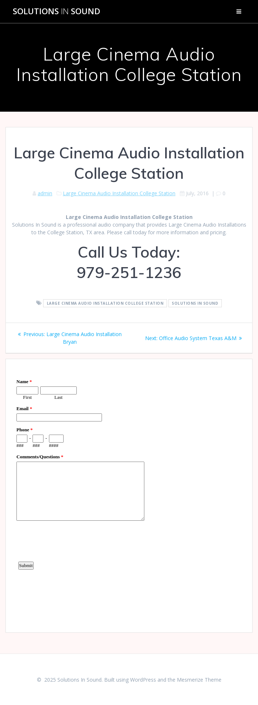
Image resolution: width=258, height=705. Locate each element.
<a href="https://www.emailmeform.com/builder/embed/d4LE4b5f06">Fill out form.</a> (129, 494)
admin (45, 193)
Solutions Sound (56, 11)
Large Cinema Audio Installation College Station (119, 193)
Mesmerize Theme (199, 679)
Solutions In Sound (195, 303)
